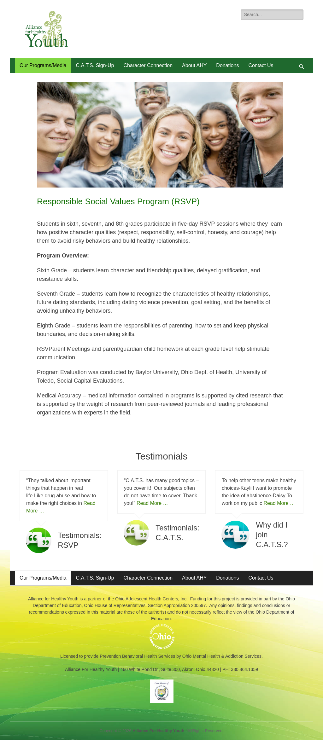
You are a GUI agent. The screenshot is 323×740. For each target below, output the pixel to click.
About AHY (194, 65)
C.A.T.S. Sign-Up (95, 65)
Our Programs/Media (43, 65)
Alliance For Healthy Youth (158, 730)
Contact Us (260, 65)
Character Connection (148, 65)
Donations (227, 65)
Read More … (152, 503)
